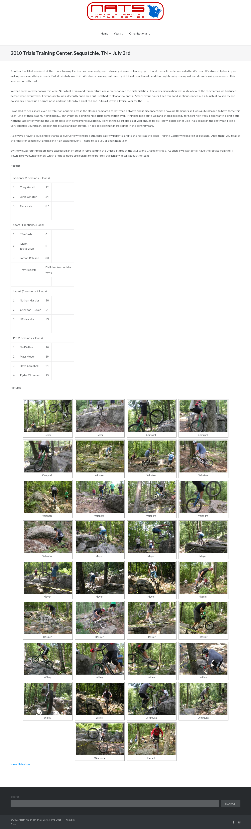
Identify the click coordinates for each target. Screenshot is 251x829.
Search (15, 796)
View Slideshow (20, 764)
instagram (239, 822)
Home (104, 33)
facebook (233, 822)
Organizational (138, 33)
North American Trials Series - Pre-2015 (40, 819)
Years (117, 33)
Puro (13, 824)
